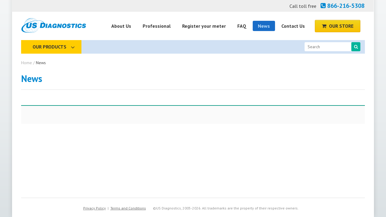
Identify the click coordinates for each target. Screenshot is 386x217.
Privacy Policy (94, 208)
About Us (121, 26)
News (264, 26)
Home (26, 62)
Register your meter (204, 26)
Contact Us (293, 26)
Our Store (337, 26)
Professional (157, 26)
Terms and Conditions (128, 208)
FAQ (241, 26)
